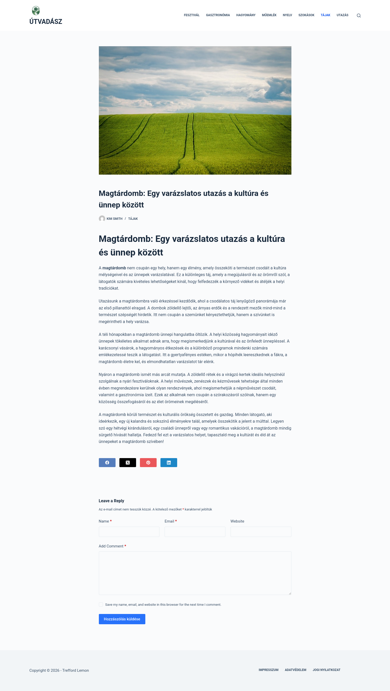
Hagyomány (246, 15)
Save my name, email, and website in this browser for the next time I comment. (163, 605)
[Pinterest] (148, 462)
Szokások (306, 15)
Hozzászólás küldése (122, 619)
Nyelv (287, 15)
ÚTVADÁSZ (46, 21)
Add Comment (112, 546)
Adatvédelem (296, 670)
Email (171, 521)
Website (237, 521)
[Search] (359, 15)
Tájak (325, 15)
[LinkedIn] (168, 462)
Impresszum (269, 670)
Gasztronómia (218, 15)
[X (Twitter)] (127, 462)
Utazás (342, 15)
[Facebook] (107, 462)
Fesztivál (191, 15)
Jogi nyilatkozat (326, 670)
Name (105, 521)
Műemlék (269, 15)
